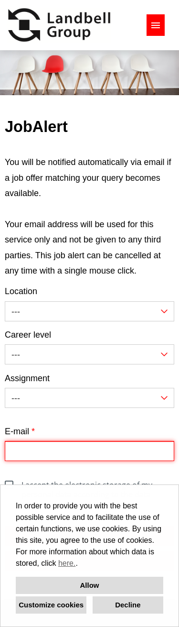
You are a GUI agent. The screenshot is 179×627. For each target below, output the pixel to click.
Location (21, 291)
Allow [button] (89, 585)
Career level (28, 335)
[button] (81, 564)
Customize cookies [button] (51, 605)
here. (66, 563)
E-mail (20, 431)
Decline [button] (127, 605)
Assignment (27, 378)
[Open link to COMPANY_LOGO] (59, 25)
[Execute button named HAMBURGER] (156, 25)
